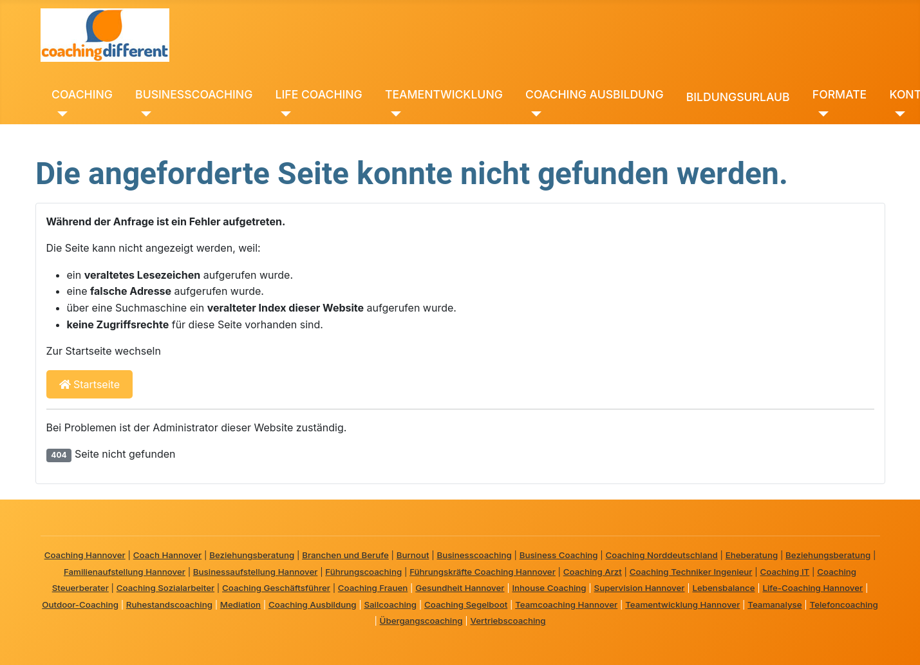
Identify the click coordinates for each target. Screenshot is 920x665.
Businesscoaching (474, 555)
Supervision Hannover (639, 588)
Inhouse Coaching (549, 588)
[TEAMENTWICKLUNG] (393, 114)
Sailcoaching (390, 604)
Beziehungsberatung (251, 555)
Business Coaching (559, 555)
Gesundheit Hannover (459, 588)
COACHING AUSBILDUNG (594, 94)
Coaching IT (784, 572)
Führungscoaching (363, 572)
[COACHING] (60, 114)
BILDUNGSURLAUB (738, 97)
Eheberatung (752, 555)
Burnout (413, 555)
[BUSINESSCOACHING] (143, 114)
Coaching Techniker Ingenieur (691, 572)
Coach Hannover (167, 555)
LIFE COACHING (319, 94)
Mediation (240, 604)
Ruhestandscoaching (169, 604)
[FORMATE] (820, 114)
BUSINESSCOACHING (193, 94)
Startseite (89, 384)
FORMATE (839, 94)
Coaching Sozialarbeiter (165, 588)
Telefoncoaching (844, 604)
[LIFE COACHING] (284, 114)
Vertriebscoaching (507, 620)
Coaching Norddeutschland (662, 555)
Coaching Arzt (592, 572)
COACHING (82, 94)
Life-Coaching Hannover (812, 588)
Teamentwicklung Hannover (682, 604)
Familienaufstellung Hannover (124, 572)
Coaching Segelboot (465, 604)
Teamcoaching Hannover (566, 604)
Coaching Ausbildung (312, 604)
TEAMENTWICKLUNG (444, 94)
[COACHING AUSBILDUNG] (533, 114)
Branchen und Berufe (345, 555)
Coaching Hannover (85, 555)
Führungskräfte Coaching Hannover (482, 572)
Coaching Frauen (373, 588)
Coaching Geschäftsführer (276, 588)
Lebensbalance (723, 588)
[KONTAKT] (897, 114)
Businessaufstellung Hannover (255, 572)
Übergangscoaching (421, 620)
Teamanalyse (774, 604)
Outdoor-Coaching (80, 604)
